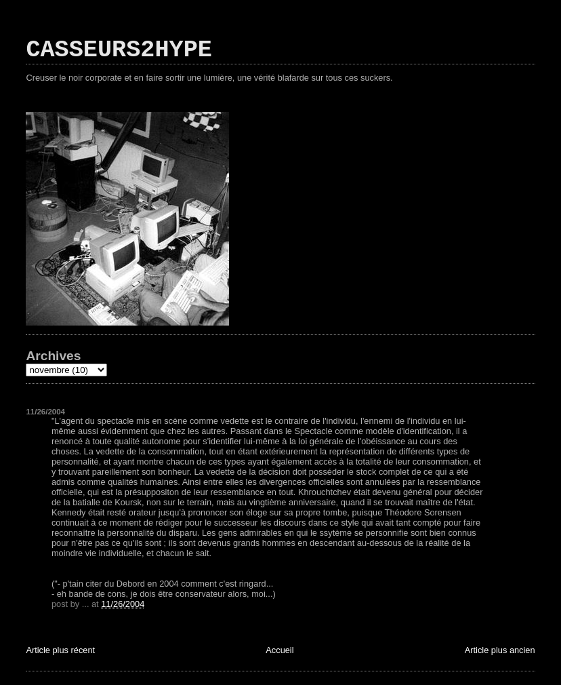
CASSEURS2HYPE (119, 50)
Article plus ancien (500, 650)
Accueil (279, 650)
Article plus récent (60, 650)
